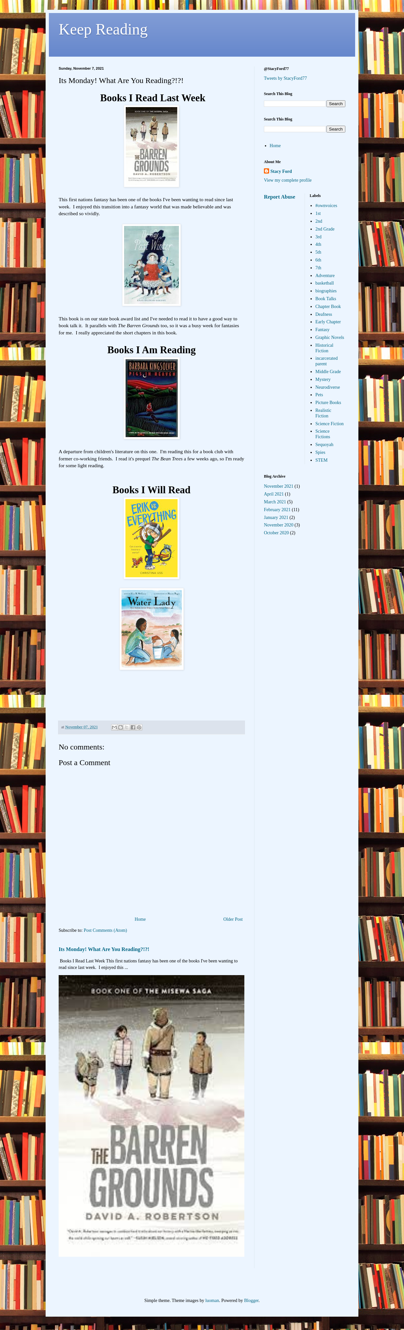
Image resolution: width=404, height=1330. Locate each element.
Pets (319, 394)
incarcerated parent (326, 361)
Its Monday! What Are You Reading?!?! (104, 949)
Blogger (251, 1300)
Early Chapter (328, 321)
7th (318, 267)
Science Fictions (322, 434)
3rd (318, 236)
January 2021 (276, 517)
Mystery (323, 379)
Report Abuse (279, 197)
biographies (326, 290)
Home (140, 919)
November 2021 (279, 486)
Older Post (233, 919)
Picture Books (328, 402)
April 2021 (274, 494)
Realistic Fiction (323, 413)
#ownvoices (326, 205)
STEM (321, 460)
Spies (320, 452)
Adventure (325, 275)
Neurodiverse (327, 387)
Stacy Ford (281, 171)
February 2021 (277, 509)
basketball (324, 283)
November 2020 (279, 525)
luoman (212, 1300)
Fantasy (322, 329)
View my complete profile (288, 180)
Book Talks (325, 298)
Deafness (323, 314)
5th (318, 252)
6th (318, 260)
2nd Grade (325, 229)
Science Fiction (329, 423)
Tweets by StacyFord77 (285, 78)
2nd (318, 221)
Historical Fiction (324, 348)
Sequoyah (324, 444)
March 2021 (275, 501)
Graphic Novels (329, 337)
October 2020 (276, 532)
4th (318, 244)
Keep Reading (103, 29)
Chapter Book (328, 306)
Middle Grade (328, 371)
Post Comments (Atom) (105, 930)
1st (318, 213)
